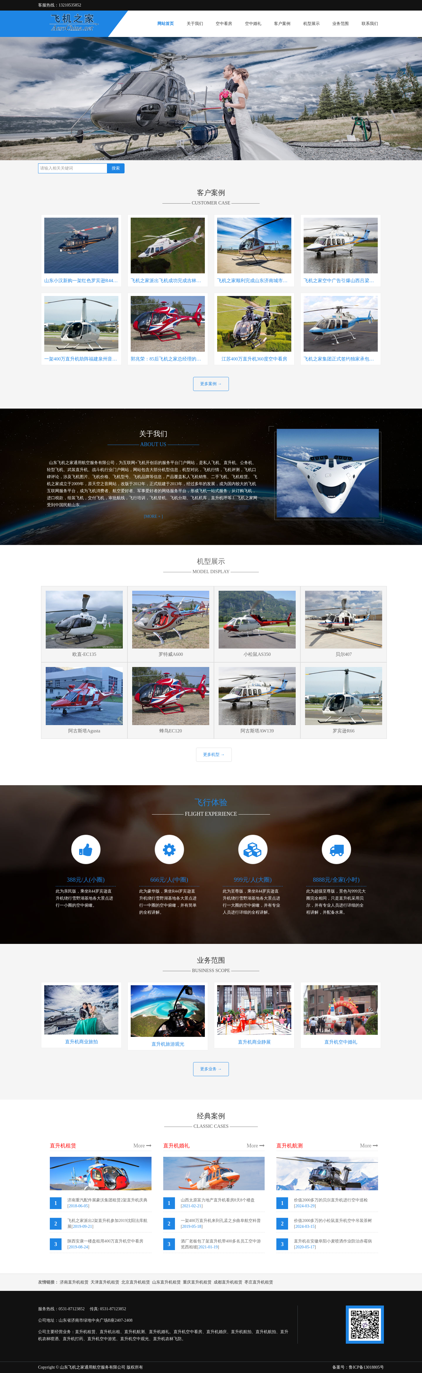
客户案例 (282, 23)
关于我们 (195, 23)
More (142, 1146)
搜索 (116, 168)
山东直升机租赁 (166, 1282)
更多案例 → (211, 384)
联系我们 (370, 23)
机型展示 (311, 23)
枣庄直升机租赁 (258, 1282)
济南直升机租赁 (74, 1282)
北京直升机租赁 (135, 1282)
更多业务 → (211, 1069)
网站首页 (165, 23)
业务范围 (340, 23)
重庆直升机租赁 (197, 1282)
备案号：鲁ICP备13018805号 (358, 1367)
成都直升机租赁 (228, 1282)
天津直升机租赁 (105, 1282)
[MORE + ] (153, 516)
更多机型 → (214, 754)
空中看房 (224, 23)
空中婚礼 (253, 23)
